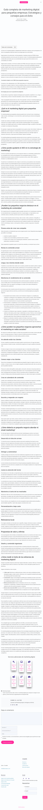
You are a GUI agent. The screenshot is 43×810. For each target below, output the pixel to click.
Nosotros (24, 762)
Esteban (25, 19)
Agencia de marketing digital (7, 778)
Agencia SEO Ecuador (14, 666)
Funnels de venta (21, 681)
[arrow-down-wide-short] (21, 676)
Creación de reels (5, 785)
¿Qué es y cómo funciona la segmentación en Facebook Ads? (15, 694)
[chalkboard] (21, 661)
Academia (24, 763)
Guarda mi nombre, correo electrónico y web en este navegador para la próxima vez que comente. (21, 737)
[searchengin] (13, 661)
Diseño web (3, 786)
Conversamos (25, 765)
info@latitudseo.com (5, 768)
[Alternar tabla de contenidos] (14, 47)
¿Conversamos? (24, 2)
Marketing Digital (6, 691)
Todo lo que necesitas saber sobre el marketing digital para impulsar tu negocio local (21, 692)
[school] (29, 676)
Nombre (27, 786)
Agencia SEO (4, 781)
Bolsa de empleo (26, 767)
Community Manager (5, 783)
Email (26, 791)
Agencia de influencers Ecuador (7, 780)
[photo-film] (29, 661)
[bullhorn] (13, 676)
